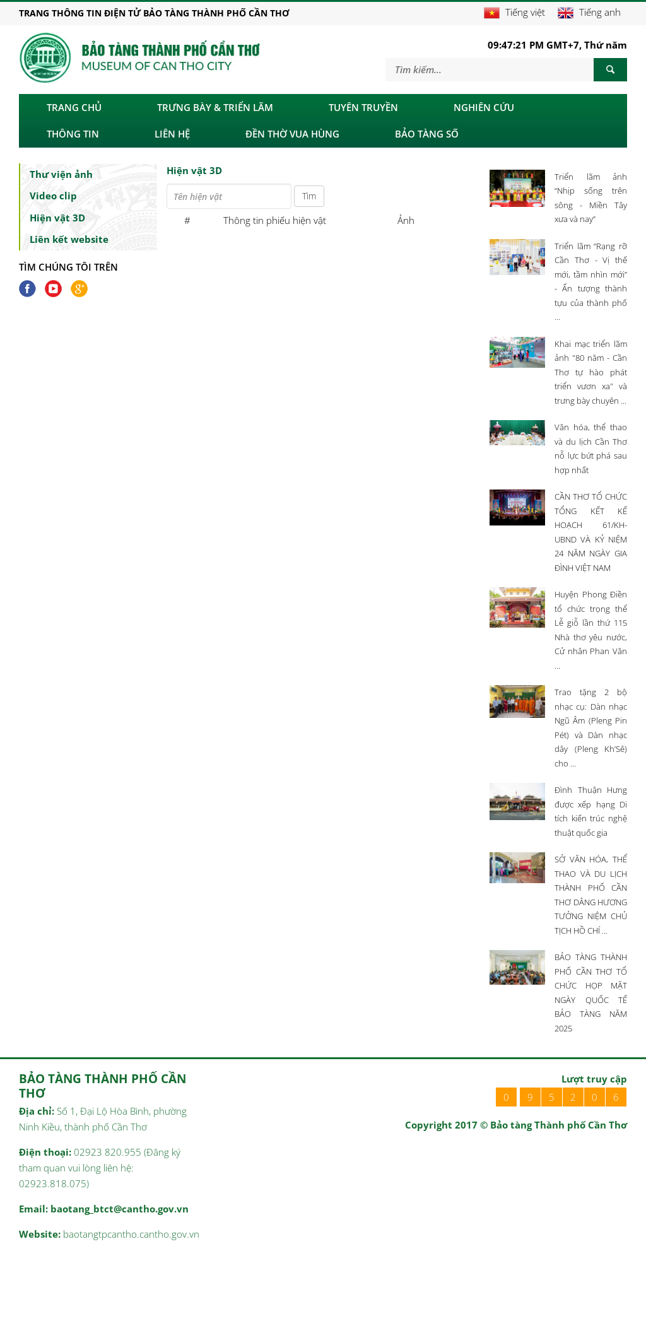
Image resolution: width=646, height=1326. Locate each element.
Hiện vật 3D (57, 217)
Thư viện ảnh (61, 174)
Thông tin (73, 133)
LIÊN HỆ (172, 133)
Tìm (309, 196)
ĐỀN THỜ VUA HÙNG (292, 133)
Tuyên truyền (363, 107)
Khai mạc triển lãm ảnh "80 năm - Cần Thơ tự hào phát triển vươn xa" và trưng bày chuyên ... (591, 372)
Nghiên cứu (484, 107)
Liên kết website (69, 239)
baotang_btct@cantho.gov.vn (119, 1208)
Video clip (53, 195)
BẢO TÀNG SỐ (427, 133)
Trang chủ (74, 107)
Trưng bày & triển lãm (215, 107)
